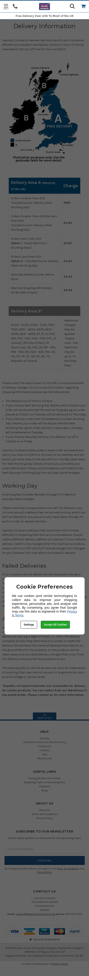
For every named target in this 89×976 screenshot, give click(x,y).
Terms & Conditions (68, 868)
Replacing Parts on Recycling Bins (45, 782)
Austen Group (60, 963)
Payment (44, 786)
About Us (44, 810)
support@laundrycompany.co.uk (35, 914)
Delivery (44, 738)
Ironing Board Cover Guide (44, 778)
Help (44, 754)
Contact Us (44, 746)
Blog (45, 790)
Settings (29, 624)
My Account (45, 758)
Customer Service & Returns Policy (44, 742)
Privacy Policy (44, 818)
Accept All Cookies (55, 624)
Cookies (44, 750)
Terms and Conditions (44, 814)
